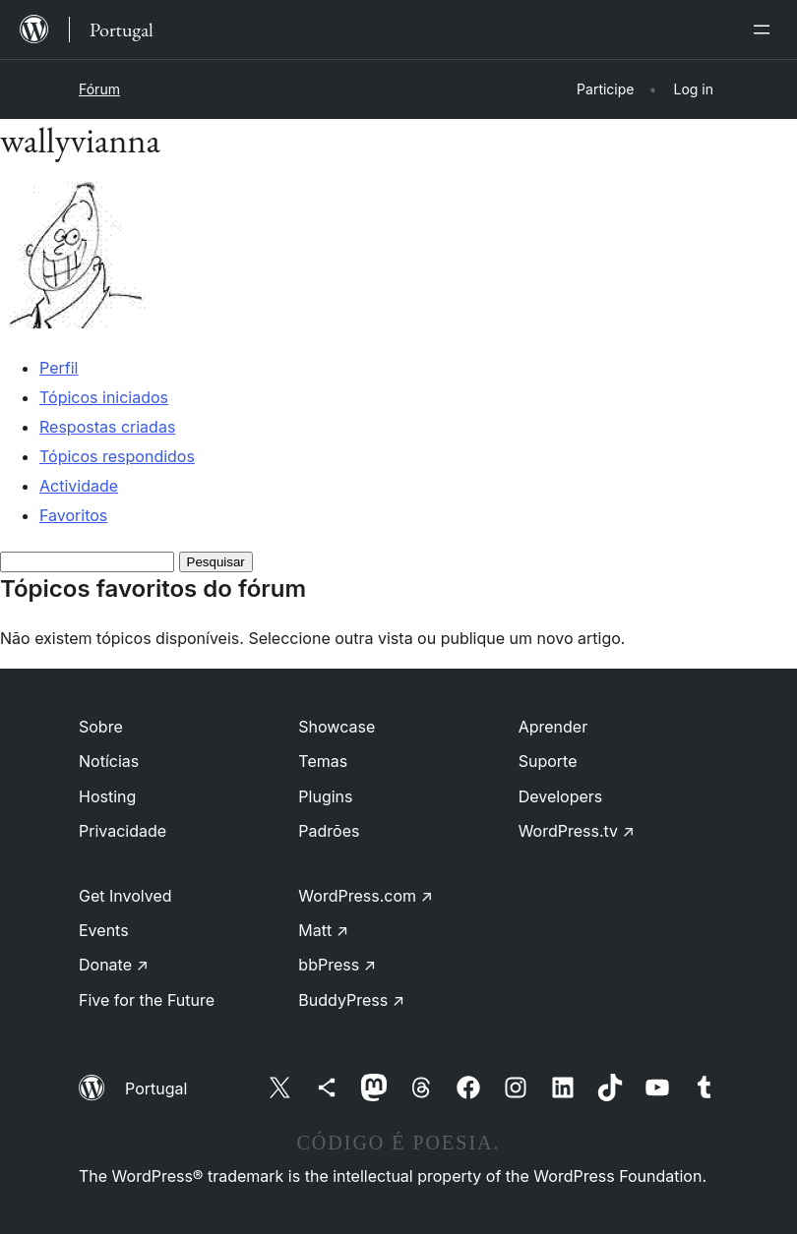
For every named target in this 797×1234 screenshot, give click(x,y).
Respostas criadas (107, 427)
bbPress (337, 964)
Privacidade (122, 831)
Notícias (109, 761)
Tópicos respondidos (117, 456)
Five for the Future (147, 1000)
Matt (323, 930)
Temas (322, 761)
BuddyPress (351, 1000)
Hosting (107, 796)
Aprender (553, 726)
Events (104, 930)
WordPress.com (365, 896)
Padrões (328, 831)
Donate (114, 964)
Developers (561, 796)
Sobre (101, 726)
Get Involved (125, 896)
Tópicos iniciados (103, 397)
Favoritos (73, 515)
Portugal (156, 1088)
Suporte (548, 761)
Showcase (336, 726)
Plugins (325, 796)
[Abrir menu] (765, 29)
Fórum (99, 89)
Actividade (78, 486)
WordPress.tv (577, 831)
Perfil (58, 368)
